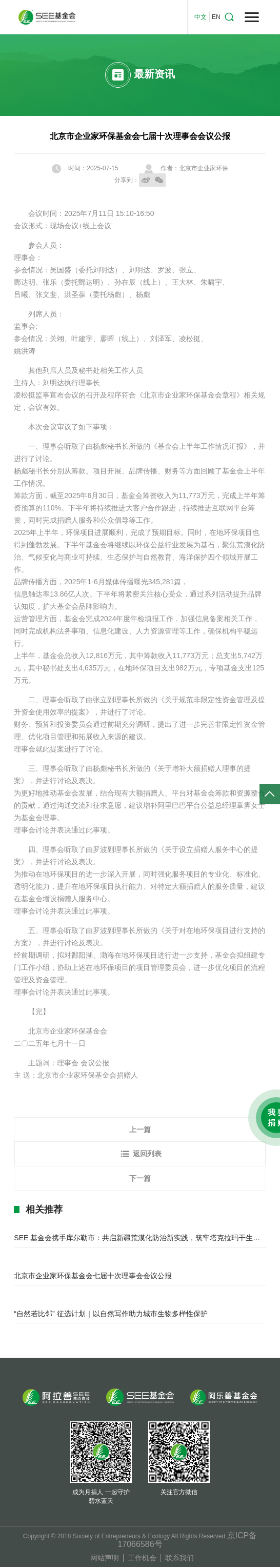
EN (216, 17)
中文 (200, 17)
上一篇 (140, 1129)
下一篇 (140, 1178)
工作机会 (142, 1558)
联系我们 (179, 1558)
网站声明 (104, 1558)
